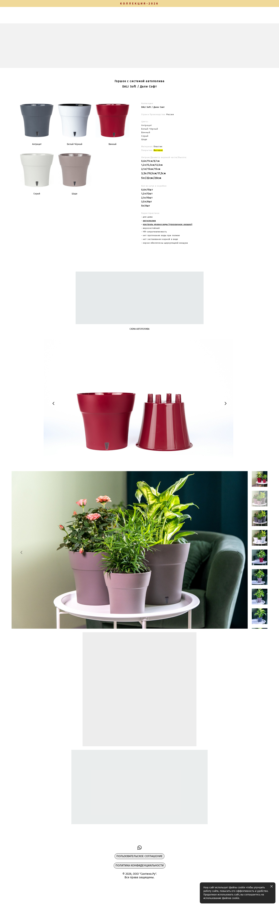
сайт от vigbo (18, 899)
